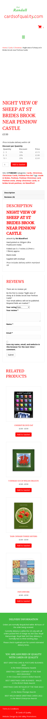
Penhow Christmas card (30, 178)
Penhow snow (9, 180)
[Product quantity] (6, 164)
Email (9, 333)
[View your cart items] (41, 27)
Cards (10, 47)
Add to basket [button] (23, 434)
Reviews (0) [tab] (9, 197)
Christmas (18, 47)
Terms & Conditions (11, 709)
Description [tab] (9, 192)
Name (9, 324)
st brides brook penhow (21, 181)
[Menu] (23, 37)
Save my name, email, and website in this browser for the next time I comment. (23, 347)
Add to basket (18, 164)
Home (5, 47)
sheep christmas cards (26, 180)
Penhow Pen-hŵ (25, 175)
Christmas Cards (10, 175)
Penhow (14, 178)
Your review (12, 310)
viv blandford (28, 183)
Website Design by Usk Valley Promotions (19, 716)
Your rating (11, 307)
